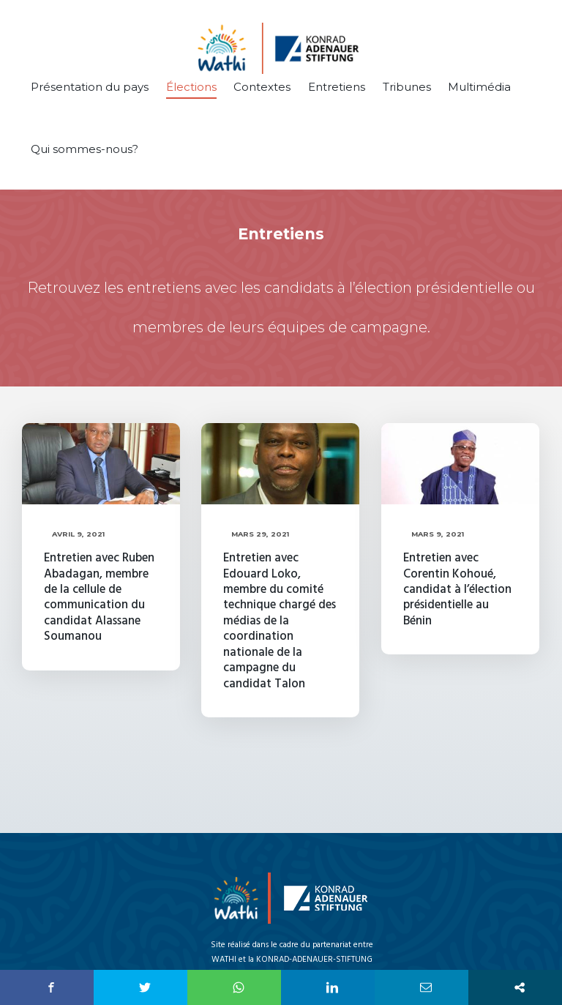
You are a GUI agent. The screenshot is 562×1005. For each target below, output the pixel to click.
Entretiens (336, 87)
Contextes (262, 87)
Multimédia (479, 87)
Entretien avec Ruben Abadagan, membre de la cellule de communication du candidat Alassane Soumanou (99, 597)
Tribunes (407, 87)
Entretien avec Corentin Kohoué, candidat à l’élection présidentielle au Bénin (457, 589)
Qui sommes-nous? (84, 149)
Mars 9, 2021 (437, 534)
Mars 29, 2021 (259, 534)
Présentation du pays (90, 87)
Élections (191, 87)
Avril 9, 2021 (78, 534)
